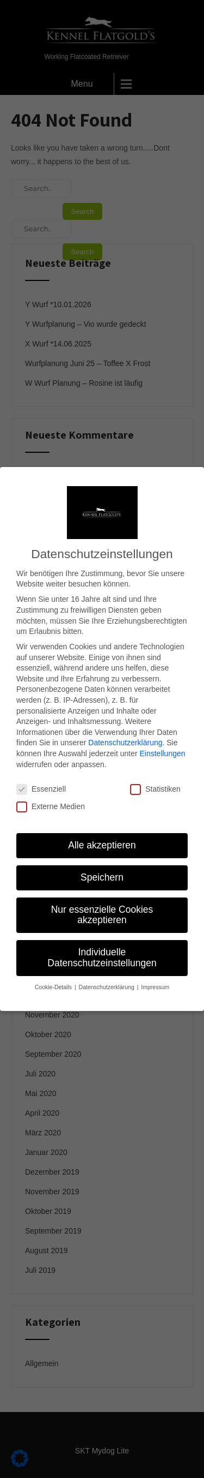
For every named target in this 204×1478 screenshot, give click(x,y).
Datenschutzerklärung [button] (107, 971)
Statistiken (155, 774)
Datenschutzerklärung (125, 727)
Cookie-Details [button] (54, 971)
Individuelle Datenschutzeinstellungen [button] (101, 942)
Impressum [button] (155, 971)
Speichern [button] (102, 861)
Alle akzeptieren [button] (102, 829)
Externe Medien (50, 791)
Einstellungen (162, 737)
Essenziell (41, 774)
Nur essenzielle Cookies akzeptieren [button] (102, 899)
